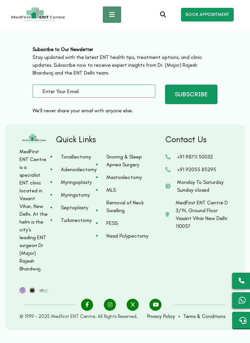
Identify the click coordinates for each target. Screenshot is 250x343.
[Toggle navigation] (112, 15)
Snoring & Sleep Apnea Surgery (124, 161)
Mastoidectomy (124, 177)
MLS (111, 190)
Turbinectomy (76, 220)
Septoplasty (74, 207)
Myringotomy (75, 195)
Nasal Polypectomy (127, 236)
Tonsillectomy (76, 157)
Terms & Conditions (204, 316)
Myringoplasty (76, 182)
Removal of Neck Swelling (125, 206)
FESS (112, 223)
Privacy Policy (161, 316)
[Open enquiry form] (207, 14)
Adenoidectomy (77, 169)
